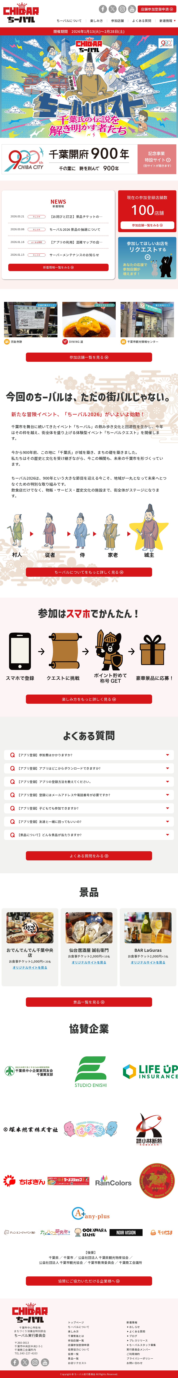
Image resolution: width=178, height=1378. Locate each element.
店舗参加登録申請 (157, 9)
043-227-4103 (29, 1353)
